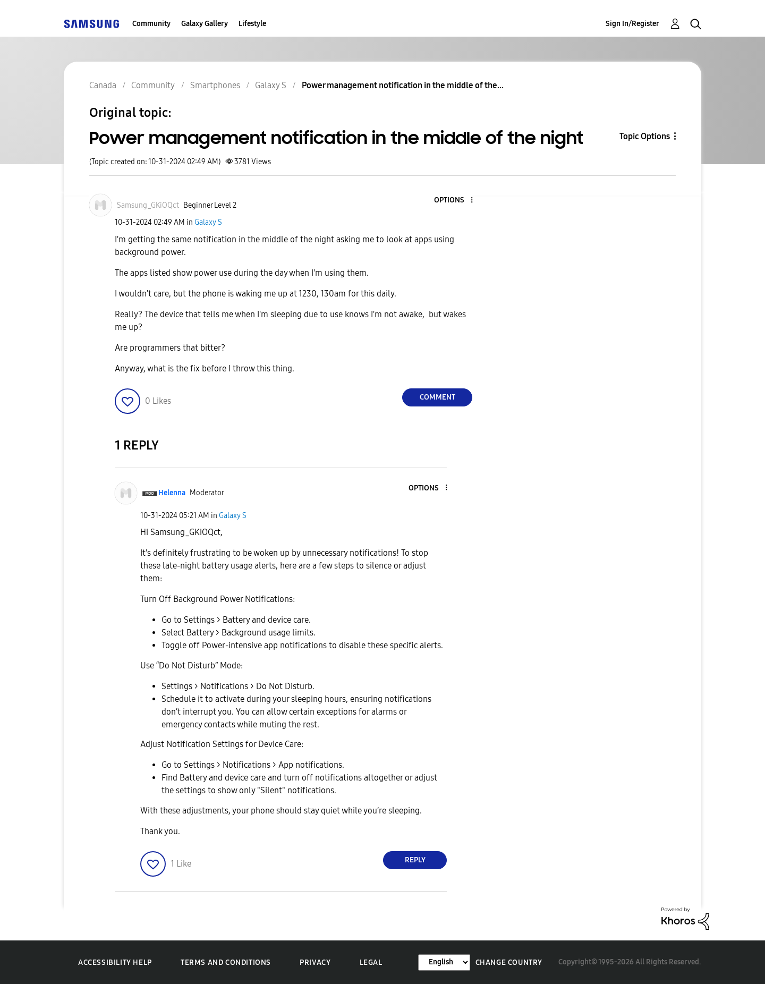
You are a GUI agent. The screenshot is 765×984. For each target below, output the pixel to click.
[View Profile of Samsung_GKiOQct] (148, 205)
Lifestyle (252, 23)
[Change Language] (444, 962)
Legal (371, 962)
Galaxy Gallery (204, 23)
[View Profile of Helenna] (171, 492)
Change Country (508, 962)
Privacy (315, 962)
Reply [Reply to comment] (415, 859)
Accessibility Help (115, 962)
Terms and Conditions (226, 962)
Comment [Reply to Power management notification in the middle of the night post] (437, 397)
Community (151, 23)
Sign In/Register (632, 23)
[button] (454, 201)
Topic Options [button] (644, 136)
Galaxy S (208, 222)
